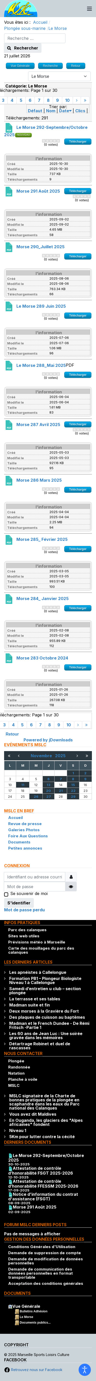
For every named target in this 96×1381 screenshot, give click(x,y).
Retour (12, 734)
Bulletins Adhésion (33, 1311)
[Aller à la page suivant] (77, 100)
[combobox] (35, 38)
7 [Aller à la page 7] (39, 100)
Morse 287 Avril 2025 (38, 424)
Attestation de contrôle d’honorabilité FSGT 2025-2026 (40, 1171)
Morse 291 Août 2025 (38, 191)
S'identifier (18, 902)
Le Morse (26, 1317)
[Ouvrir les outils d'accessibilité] (85, 1370)
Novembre (43, 755)
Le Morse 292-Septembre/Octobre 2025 (46, 1158)
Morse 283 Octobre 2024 (42, 658)
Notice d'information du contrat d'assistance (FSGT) (43, 1197)
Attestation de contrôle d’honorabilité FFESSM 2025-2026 (43, 1184)
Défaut (35, 111)
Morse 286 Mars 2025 (39, 480)
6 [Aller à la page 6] (30, 100)
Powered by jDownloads (48, 739)
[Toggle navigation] (89, 8)
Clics (80, 111)
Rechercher (22, 48)
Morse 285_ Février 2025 (42, 539)
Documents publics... (35, 1322)
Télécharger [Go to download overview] (78, 141)
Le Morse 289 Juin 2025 (41, 306)
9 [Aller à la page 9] (57, 100)
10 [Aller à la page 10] (67, 100)
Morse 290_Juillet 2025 (40, 246)
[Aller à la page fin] (85, 100)
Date (65, 111)
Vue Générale (26, 1306)
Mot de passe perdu (24, 909)
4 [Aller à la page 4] (12, 100)
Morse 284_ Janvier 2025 (42, 598)
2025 (60, 755)
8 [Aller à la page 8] (48, 100)
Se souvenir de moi (29, 894)
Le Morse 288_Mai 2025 (41, 365)
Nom (50, 111)
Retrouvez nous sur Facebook (33, 1369)
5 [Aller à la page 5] (21, 100)
